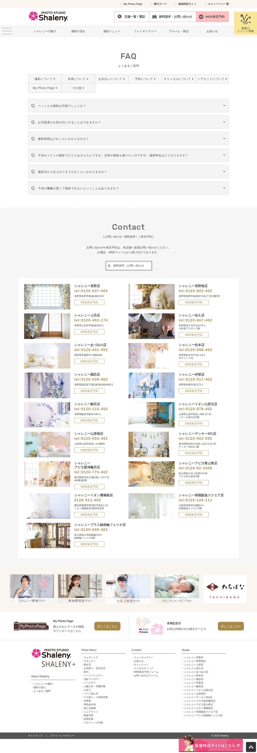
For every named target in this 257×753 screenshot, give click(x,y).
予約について (145, 78)
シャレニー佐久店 (193, 668)
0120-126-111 (199, 500)
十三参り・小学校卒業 (96, 697)
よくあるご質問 (42, 691)
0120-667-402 (199, 320)
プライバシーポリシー (62, 735)
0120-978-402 (199, 409)
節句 (86, 672)
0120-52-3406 (199, 468)
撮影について (45, 78)
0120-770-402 (94, 472)
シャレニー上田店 (193, 664)
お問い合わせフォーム (146, 675)
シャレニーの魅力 (43, 683)
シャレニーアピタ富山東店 (198, 704)
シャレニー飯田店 (193, 686)
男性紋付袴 (90, 704)
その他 (78, 88)
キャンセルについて (178, 78)
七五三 (87, 690)
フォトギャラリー (143, 657)
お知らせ (139, 661)
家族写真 (88, 715)
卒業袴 (87, 700)
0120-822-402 (199, 291)
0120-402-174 (94, 320)
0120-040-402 (94, 530)
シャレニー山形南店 (195, 693)
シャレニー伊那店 (193, 682)
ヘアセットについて (212, 78)
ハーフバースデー (93, 675)
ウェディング (91, 657)
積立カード (160, 3)
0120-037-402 (94, 291)
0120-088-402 (199, 350)
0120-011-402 (87, 500)
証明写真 (88, 719)
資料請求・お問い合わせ (175, 16)
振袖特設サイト (187, 3)
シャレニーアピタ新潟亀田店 (199, 700)
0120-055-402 (94, 439)
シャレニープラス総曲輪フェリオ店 (203, 715)
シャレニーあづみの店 (196, 672)
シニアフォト (91, 711)
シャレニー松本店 (193, 675)
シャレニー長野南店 (195, 661)
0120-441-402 (94, 350)
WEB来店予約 (214, 16)
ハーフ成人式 (91, 693)
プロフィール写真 (93, 722)
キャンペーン (141, 664)
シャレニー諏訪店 (193, 679)
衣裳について (78, 78)
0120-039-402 (94, 379)
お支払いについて (111, 78)
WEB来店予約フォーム (146, 672)
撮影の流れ (40, 687)
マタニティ (90, 661)
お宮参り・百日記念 (94, 668)
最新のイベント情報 (245, 23)
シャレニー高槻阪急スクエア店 (201, 711)
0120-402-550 (199, 439)
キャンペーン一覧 (218, 3)
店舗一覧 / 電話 (134, 16)
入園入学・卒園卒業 (94, 686)
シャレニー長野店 (193, 657)
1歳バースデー (92, 679)
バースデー (90, 682)
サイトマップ (35, 735)
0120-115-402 (94, 409)
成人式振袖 (90, 708)
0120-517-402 (199, 379)
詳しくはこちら (107, 626)
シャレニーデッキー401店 (198, 697)
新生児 (87, 664)
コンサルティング (143, 668)
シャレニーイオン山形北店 (198, 690)
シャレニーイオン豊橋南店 (198, 708)
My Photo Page (133, 3)
